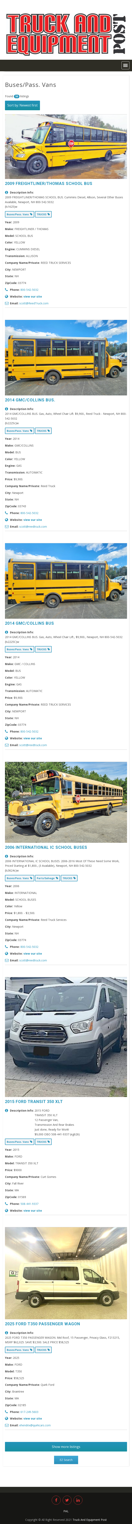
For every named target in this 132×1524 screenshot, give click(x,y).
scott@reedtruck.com (33, 526)
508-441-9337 (29, 1204)
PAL (66, 1511)
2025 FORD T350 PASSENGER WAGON (42, 1323)
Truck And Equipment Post (90, 1520)
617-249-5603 (29, 1412)
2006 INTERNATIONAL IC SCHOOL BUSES (46, 847)
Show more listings (66, 1447)
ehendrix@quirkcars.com (35, 1425)
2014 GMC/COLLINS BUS (29, 623)
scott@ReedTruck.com (34, 303)
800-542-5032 (29, 290)
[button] (125, 65)
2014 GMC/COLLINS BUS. (30, 400)
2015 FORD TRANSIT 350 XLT (34, 1101)
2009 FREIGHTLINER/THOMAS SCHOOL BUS (48, 183)
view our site (32, 296)
